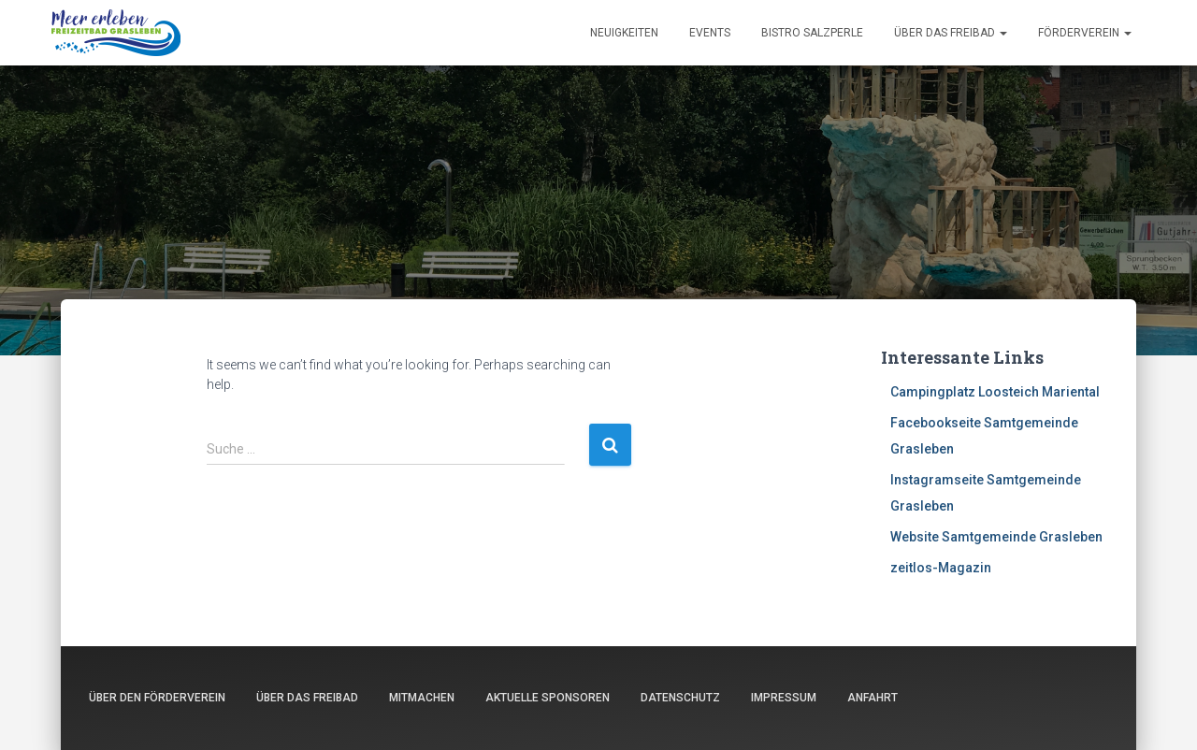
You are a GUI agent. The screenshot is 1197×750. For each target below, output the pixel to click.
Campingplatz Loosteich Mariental (995, 391)
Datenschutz (680, 697)
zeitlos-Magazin (940, 567)
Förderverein (1085, 32)
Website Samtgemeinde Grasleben (996, 536)
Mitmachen (421, 697)
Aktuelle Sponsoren (547, 697)
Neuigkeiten (624, 32)
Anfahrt (872, 697)
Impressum (783, 697)
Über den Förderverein (157, 697)
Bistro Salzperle (812, 32)
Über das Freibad (950, 32)
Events (709, 32)
